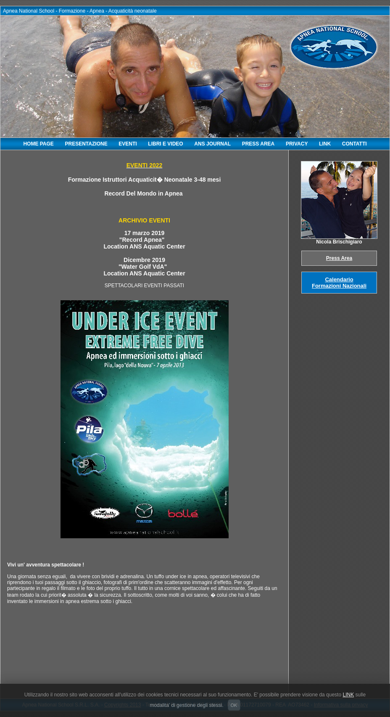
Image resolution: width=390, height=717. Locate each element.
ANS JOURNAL (212, 144)
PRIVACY (297, 144)
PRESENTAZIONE (86, 144)
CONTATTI (354, 144)
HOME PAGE (38, 144)
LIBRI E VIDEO (165, 144)
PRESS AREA (258, 144)
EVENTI (128, 144)
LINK (325, 144)
